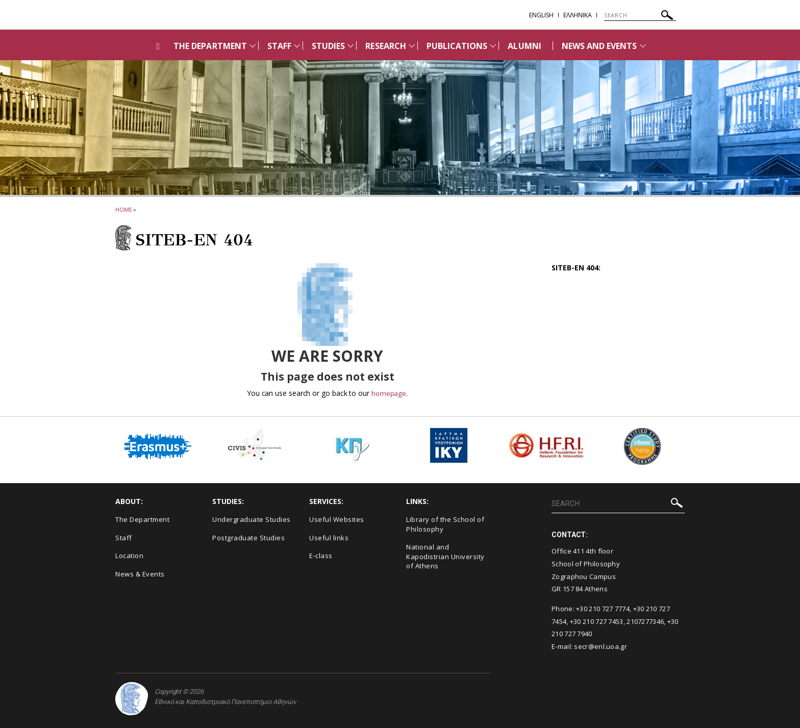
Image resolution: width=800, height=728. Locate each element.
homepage (388, 393)
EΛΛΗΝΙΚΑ (577, 15)
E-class (321, 555)
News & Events (140, 574)
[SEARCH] (640, 15)
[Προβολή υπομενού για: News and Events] (642, 46)
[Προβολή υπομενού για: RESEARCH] (411, 46)
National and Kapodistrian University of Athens (445, 556)
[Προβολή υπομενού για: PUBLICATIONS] (492, 46)
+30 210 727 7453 (596, 621)
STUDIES (328, 46)
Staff (123, 537)
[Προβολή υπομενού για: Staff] (297, 46)
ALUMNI (524, 46)
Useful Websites (336, 519)
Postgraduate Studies (248, 537)
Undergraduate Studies (251, 519)
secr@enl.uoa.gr (600, 646)
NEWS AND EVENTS (599, 46)
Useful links (328, 537)
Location (129, 555)
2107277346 (645, 621)
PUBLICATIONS (457, 46)
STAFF (279, 46)
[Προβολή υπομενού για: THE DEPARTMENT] (252, 46)
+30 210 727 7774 (603, 608)
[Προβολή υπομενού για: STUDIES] (350, 46)
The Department (142, 519)
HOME (123, 209)
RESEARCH (385, 46)
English (541, 15)
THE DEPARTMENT (210, 46)
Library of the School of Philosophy (445, 524)
